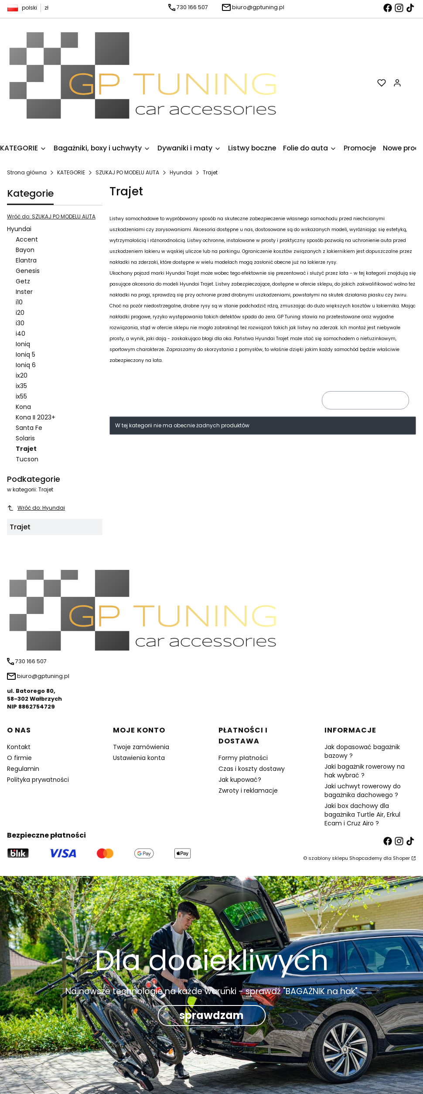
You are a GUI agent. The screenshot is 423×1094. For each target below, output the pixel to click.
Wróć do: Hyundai (36, 507)
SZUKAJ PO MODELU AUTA (127, 172)
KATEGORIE (71, 172)
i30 (20, 323)
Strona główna (27, 172)
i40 (20, 333)
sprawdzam (211, 1015)
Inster (24, 291)
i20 (20, 312)
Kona (23, 406)
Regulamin (23, 768)
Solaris (25, 438)
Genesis (28, 270)
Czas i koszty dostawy (251, 768)
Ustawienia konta (139, 757)
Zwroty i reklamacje (248, 790)
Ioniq (23, 344)
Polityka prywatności (38, 779)
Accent (27, 239)
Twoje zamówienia (141, 747)
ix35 (21, 386)
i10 (19, 302)
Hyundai (181, 172)
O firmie (19, 757)
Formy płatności (243, 757)
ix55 (21, 396)
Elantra (26, 260)
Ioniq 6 (26, 365)
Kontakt (19, 747)
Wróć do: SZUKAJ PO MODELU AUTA (51, 216)
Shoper (401, 858)
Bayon (25, 249)
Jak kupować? (239, 779)
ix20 (21, 375)
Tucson (27, 459)
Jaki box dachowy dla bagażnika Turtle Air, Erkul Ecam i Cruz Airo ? (362, 814)
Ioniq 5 (25, 354)
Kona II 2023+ (35, 417)
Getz (23, 281)
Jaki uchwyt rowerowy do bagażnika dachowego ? (362, 790)
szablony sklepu (328, 858)
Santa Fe (29, 427)
